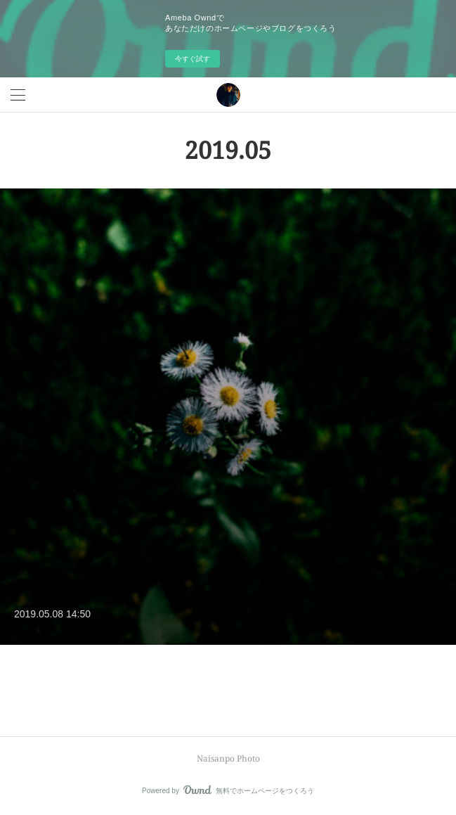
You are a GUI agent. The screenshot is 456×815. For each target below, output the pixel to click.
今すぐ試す (192, 59)
